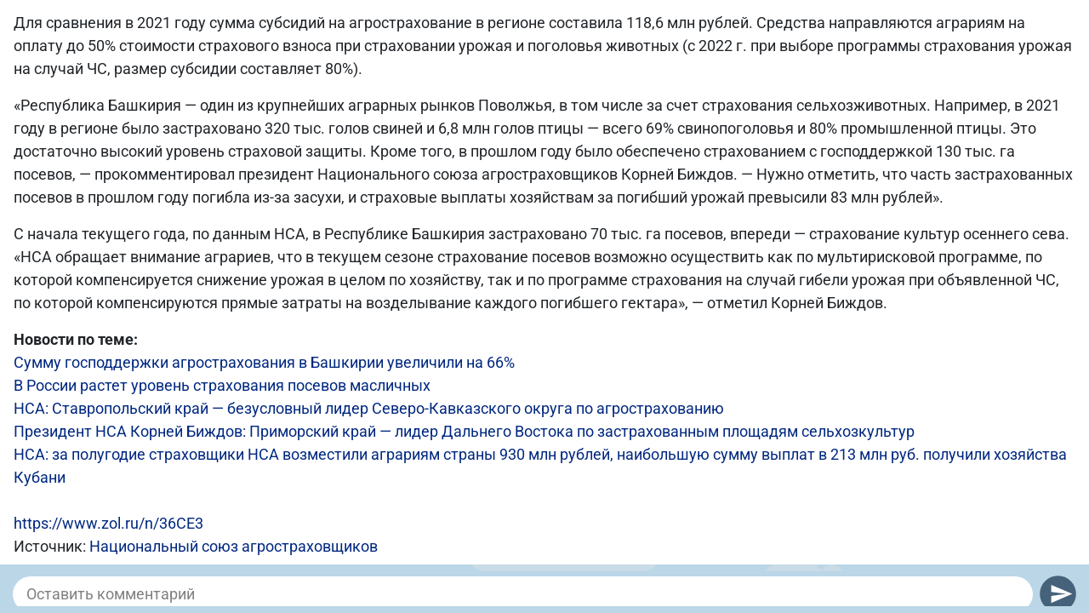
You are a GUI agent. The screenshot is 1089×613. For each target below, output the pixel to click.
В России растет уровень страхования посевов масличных (222, 385)
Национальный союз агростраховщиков (233, 546)
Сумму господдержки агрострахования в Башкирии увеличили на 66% (264, 362)
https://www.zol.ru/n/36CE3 (108, 523)
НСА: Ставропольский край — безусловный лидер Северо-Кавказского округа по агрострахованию (369, 408)
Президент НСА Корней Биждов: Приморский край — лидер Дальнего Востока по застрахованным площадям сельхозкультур (464, 431)
